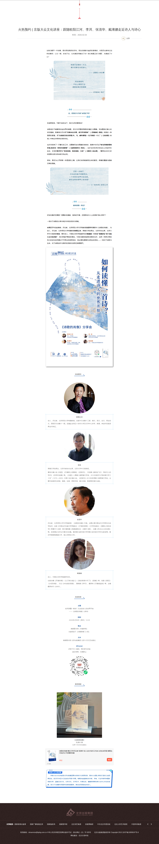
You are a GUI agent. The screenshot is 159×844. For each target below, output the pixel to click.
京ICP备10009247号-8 (130, 832)
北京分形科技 (83, 835)
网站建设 (74, 835)
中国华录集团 (136, 824)
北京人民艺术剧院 (120, 824)
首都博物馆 (89, 824)
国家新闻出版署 (20, 824)
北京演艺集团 (76, 824)
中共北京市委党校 (103, 824)
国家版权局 (51, 824)
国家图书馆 (63, 824)
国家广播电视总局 (36, 824)
